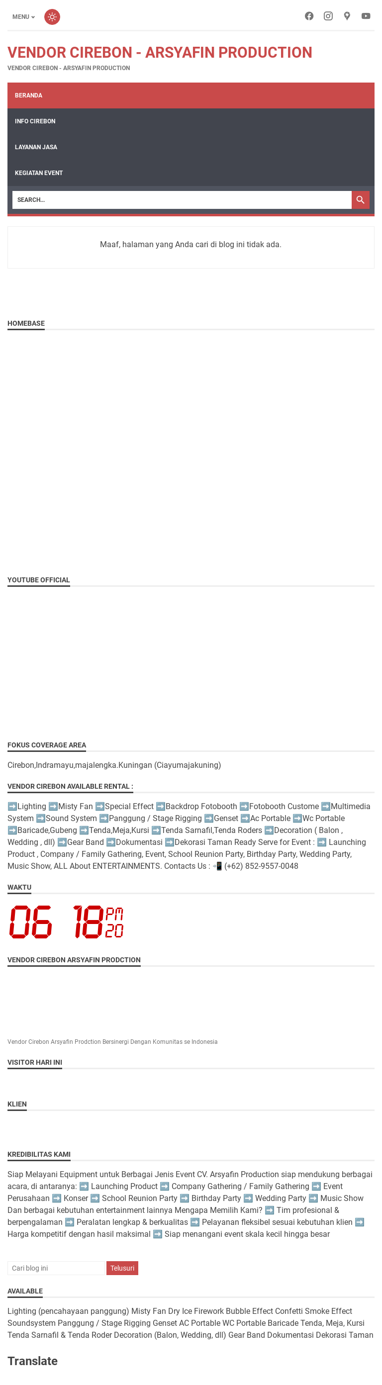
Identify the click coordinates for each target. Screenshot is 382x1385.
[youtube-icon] (366, 16)
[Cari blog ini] (56, 1268)
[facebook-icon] (309, 16)
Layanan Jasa (36, 147)
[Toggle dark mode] (52, 17)
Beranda (28, 95)
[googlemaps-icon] (347, 16)
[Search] (182, 200)
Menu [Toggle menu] (20, 16)
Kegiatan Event (39, 173)
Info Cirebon (35, 121)
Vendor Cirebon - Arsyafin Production (159, 52)
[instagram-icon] (328, 16)
